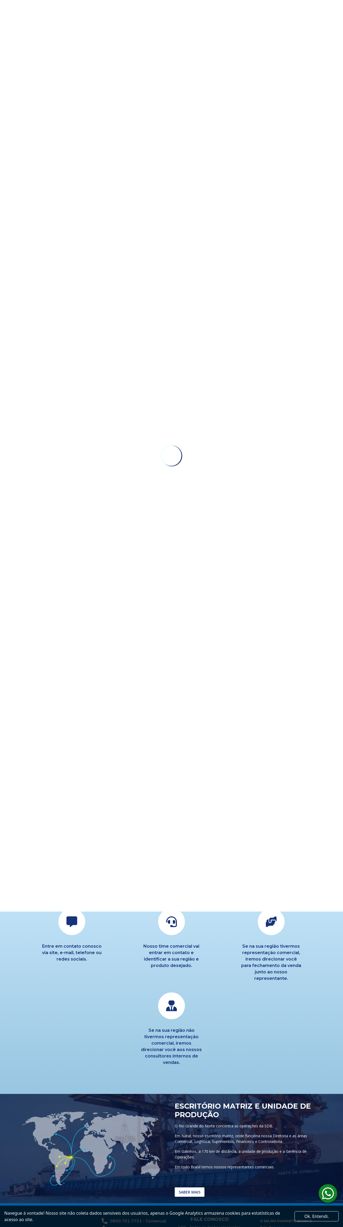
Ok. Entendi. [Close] (316, 1216)
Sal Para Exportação (278, 1178)
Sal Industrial (272, 1171)
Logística (268, 1165)
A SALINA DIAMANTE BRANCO (286, 1152)
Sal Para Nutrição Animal (282, 1184)
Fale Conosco (272, 1159)
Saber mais (189, 1123)
